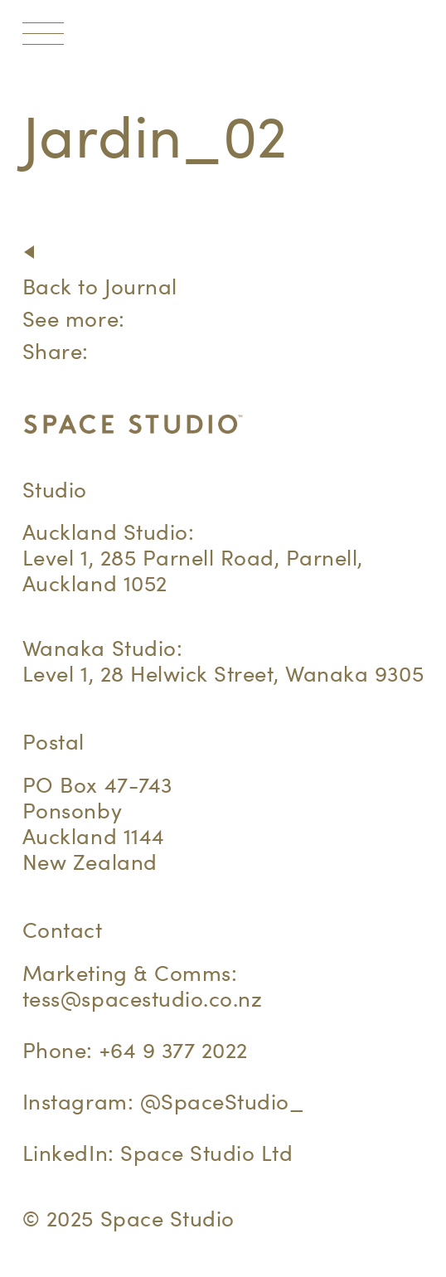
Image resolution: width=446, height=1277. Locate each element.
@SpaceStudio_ (222, 1101)
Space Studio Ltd (206, 1153)
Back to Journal (99, 286)
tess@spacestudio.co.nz (142, 999)
